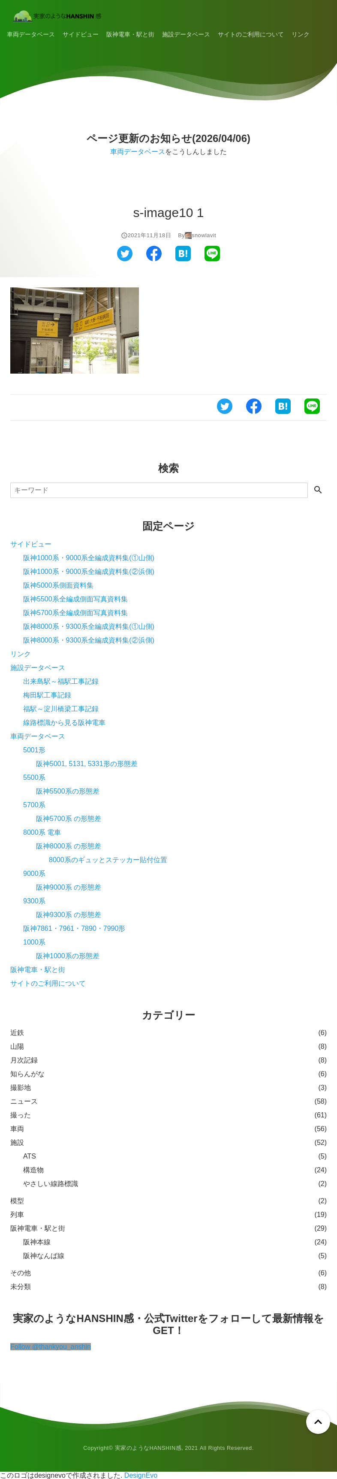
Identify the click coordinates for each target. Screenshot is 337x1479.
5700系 (34, 805)
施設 (17, 1142)
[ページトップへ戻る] (318, 1422)
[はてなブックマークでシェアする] (183, 259)
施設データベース (186, 34)
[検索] (159, 490)
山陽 (17, 1046)
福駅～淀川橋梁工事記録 (61, 708)
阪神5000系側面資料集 (58, 585)
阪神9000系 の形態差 (68, 887)
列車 (17, 1214)
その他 (20, 1273)
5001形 (34, 750)
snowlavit (204, 235)
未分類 (20, 1286)
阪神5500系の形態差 (67, 791)
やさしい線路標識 (50, 1183)
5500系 (34, 777)
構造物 (33, 1170)
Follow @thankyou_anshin (50, 1346)
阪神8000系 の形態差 (68, 846)
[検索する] (318, 490)
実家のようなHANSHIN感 (148, 1448)
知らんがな (27, 1074)
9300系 (34, 901)
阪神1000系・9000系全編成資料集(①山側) (88, 557)
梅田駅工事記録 (47, 695)
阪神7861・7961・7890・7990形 (74, 928)
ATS (29, 1156)
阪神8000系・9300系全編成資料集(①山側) (88, 626)
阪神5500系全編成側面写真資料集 (75, 599)
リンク (301, 34)
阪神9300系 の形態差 (68, 914)
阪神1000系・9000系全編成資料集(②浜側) (88, 571)
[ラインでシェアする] (212, 259)
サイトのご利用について (251, 34)
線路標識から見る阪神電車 (64, 722)
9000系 (34, 873)
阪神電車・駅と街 (130, 34)
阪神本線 (37, 1242)
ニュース (24, 1101)
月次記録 (24, 1060)
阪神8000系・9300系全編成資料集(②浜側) (88, 640)
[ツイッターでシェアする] (124, 259)
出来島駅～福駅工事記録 (61, 681)
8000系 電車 (42, 832)
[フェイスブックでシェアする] (154, 259)
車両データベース (31, 34)
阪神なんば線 (43, 1255)
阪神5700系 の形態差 (68, 818)
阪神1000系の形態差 (67, 956)
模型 (17, 1200)
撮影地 (20, 1087)
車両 (17, 1128)
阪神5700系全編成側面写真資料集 (75, 612)
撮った (20, 1115)
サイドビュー (81, 34)
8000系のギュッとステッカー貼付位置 (108, 859)
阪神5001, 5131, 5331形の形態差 (87, 763)
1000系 (34, 942)
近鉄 (17, 1032)
